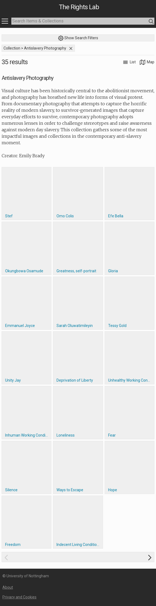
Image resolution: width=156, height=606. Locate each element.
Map (147, 62)
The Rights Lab (79, 7)
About (7, 587)
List (130, 62)
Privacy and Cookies (19, 597)
